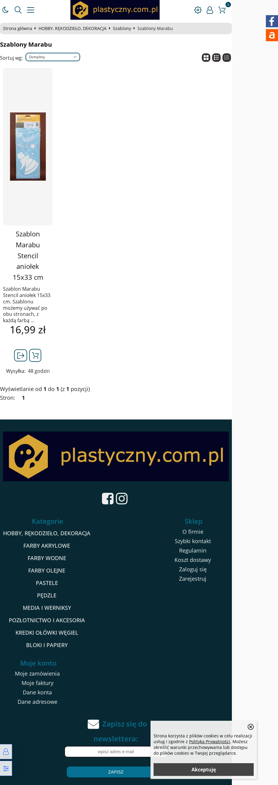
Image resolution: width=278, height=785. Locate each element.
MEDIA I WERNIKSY (52, 587)
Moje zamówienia (48, 653)
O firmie (227, 511)
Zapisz (139, 751)
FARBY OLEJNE (52, 550)
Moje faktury (49, 662)
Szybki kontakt (228, 520)
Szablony (125, 28)
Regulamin (227, 530)
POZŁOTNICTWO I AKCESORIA (52, 599)
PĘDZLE (52, 575)
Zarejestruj (227, 558)
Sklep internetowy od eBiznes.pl (139, 778)
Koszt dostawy (227, 539)
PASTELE (52, 562)
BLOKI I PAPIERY (52, 624)
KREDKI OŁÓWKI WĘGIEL (52, 612)
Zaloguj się (228, 549)
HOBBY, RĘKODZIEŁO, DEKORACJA (75, 28)
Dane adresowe (49, 681)
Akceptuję (204, 769)
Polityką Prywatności (209, 741)
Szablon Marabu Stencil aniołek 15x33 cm (35, 244)
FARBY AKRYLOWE (52, 525)
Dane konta (48, 672)
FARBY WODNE (52, 537)
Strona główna (20, 28)
